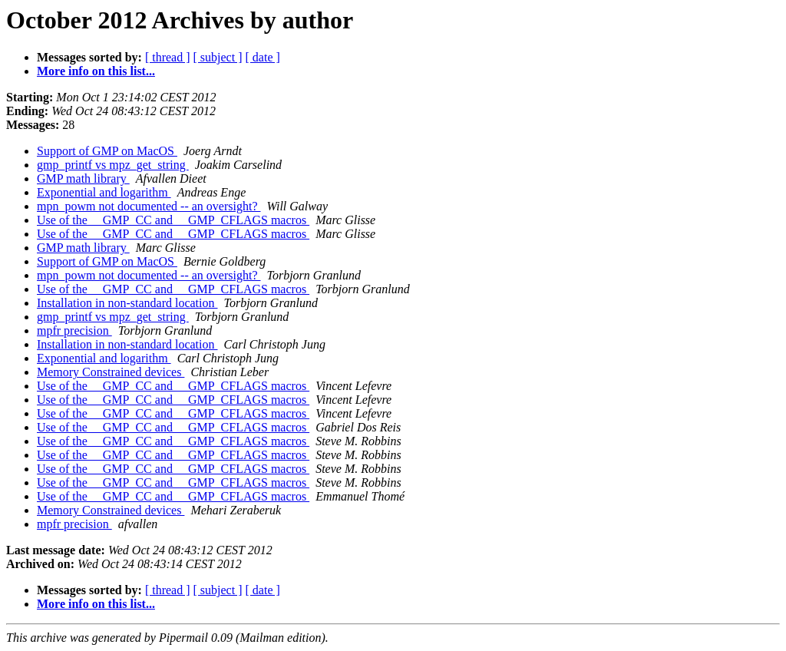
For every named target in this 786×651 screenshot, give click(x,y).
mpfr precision (74, 330)
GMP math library (83, 178)
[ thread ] (167, 57)
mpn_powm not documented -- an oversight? (149, 206)
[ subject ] (218, 57)
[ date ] (263, 57)
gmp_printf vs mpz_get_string (113, 164)
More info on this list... (96, 71)
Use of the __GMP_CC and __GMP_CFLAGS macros (173, 219)
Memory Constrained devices (110, 371)
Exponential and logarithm (104, 192)
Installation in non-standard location (127, 302)
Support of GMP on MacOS (107, 150)
